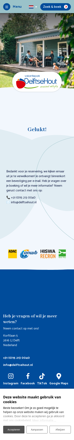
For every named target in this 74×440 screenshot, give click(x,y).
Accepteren (13, 429)
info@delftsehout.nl (18, 365)
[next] (67, 50)
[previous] (6, 50)
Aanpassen (37, 429)
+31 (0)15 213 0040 (16, 358)
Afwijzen (60, 429)
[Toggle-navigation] (12, 6)
